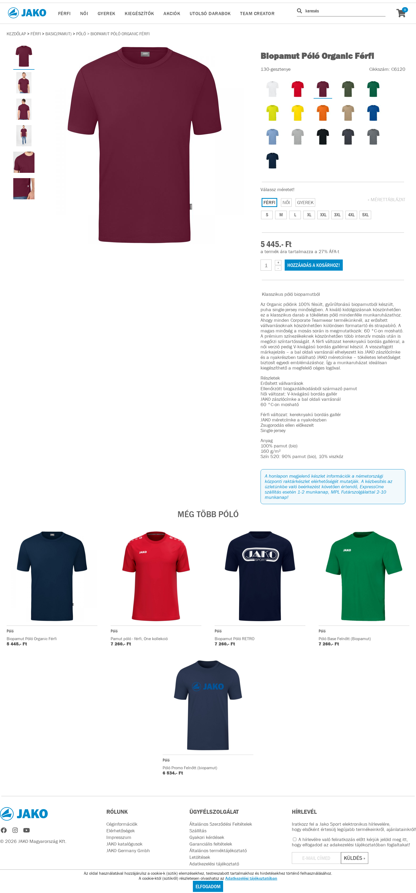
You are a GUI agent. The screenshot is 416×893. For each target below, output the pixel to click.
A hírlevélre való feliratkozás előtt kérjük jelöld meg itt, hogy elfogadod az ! (351, 842)
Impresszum (118, 837)
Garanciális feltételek (210, 844)
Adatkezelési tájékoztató (214, 863)
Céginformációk (121, 824)
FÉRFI (64, 13)
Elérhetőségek (120, 830)
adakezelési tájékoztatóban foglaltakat (369, 844)
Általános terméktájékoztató (218, 850)
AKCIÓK (171, 13)
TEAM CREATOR (257, 13)
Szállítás (197, 830)
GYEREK (106, 13)
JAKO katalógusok (124, 844)
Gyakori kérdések (206, 837)
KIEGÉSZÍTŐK (139, 13)
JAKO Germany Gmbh (128, 850)
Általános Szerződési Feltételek (220, 824)
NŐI (84, 13)
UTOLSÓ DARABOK (210, 13)
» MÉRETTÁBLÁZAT (386, 199)
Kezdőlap (16, 33)
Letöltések (199, 857)
